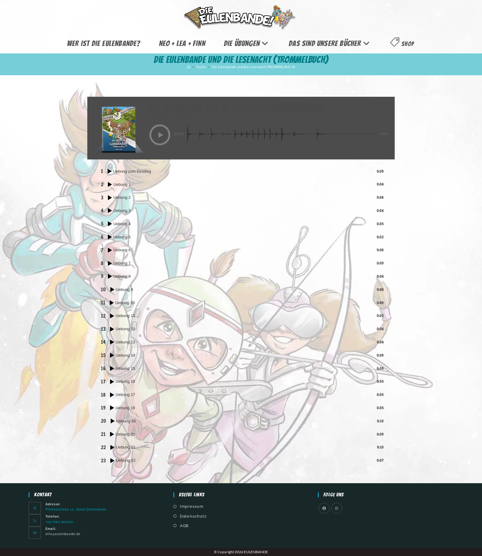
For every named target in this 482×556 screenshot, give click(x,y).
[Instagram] (336, 508)
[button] (159, 134)
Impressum (191, 506)
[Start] (188, 67)
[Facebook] (324, 508)
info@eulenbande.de (62, 534)
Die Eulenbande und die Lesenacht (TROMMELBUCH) (253, 67)
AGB (184, 525)
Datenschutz (193, 516)
